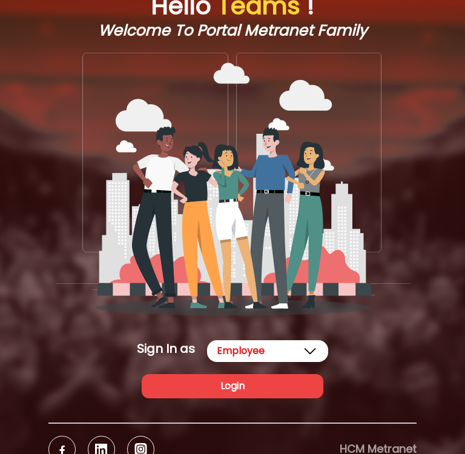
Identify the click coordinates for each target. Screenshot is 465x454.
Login (232, 386)
